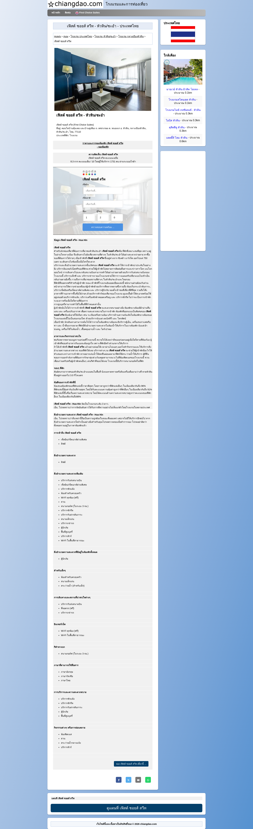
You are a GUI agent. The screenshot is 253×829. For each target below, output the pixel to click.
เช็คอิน (86, 184)
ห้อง (84, 211)
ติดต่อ (68, 12)
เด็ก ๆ (113, 211)
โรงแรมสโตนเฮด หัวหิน (182, 99)
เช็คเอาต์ (86, 198)
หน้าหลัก (55, 12)
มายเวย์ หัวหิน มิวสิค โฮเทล (182, 89)
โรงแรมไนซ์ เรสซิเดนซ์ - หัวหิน (183, 110)
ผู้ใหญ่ (99, 211)
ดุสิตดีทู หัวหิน (177, 127)
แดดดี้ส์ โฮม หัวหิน (176, 137)
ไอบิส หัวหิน (173, 120)
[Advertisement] (183, 201)
